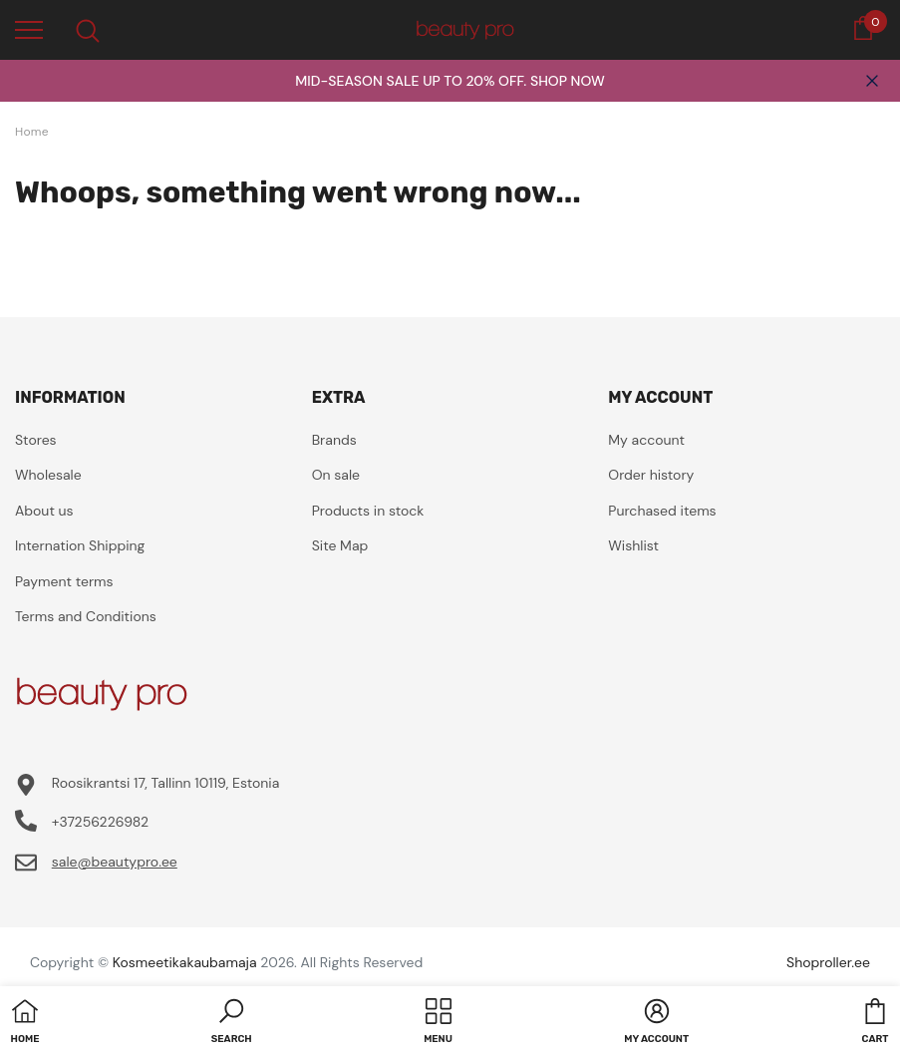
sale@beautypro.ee (114, 862)
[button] (231, 1023)
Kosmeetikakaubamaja (185, 962)
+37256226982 (100, 822)
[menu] (29, 29)
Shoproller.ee (828, 962)
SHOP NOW (567, 81)
